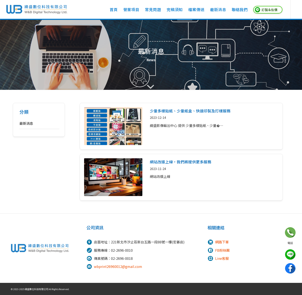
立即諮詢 (290, 232)
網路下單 (222, 241)
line (290, 254)
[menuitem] (114, 9)
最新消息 (26, 123)
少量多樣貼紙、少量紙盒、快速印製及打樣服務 (190, 110)
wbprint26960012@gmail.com (118, 266)
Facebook (290, 268)
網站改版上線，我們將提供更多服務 (180, 161)
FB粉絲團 (222, 250)
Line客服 (222, 258)
